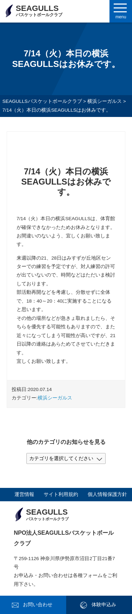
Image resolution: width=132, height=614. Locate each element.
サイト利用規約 (61, 494)
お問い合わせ (37, 604)
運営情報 (24, 494)
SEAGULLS (39, 10)
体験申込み (104, 604)
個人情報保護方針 (107, 494)
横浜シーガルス (55, 398)
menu (120, 16)
